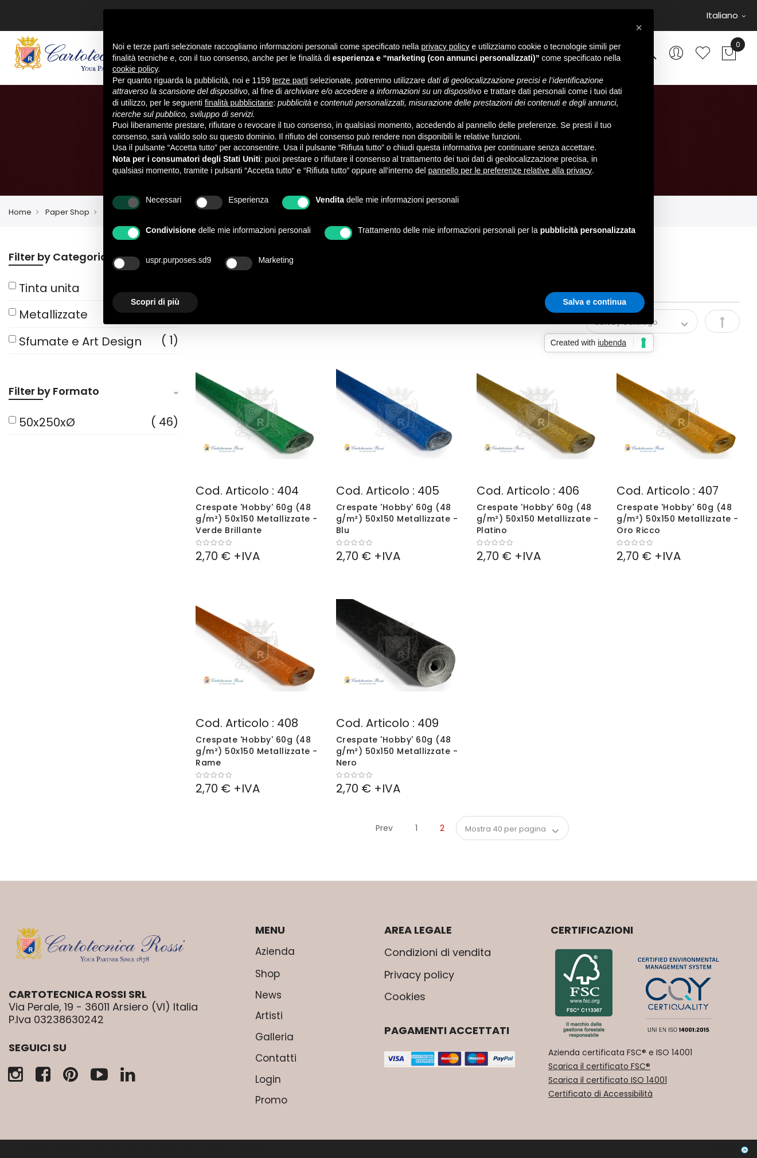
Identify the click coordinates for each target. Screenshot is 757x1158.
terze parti (290, 80)
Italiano (726, 15)
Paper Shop (67, 212)
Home (20, 212)
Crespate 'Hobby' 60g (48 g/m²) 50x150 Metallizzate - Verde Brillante (257, 519)
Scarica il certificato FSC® (599, 1066)
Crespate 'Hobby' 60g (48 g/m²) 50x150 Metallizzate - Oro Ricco (677, 519)
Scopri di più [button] (155, 301)
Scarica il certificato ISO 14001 (607, 1080)
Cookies (405, 996)
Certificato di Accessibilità (600, 1093)
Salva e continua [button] (594, 301)
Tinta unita (49, 288)
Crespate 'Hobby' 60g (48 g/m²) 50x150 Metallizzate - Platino (538, 519)
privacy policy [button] (446, 46)
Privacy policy (419, 974)
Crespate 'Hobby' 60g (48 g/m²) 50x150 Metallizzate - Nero (397, 751)
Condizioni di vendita (437, 952)
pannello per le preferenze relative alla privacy (510, 170)
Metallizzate (53, 314)
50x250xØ (47, 422)
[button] (639, 27)
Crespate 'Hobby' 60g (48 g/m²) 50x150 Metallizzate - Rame (257, 751)
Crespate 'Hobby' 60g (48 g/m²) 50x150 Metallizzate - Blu (397, 519)
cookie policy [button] (135, 68)
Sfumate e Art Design (80, 341)
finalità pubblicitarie (239, 102)
